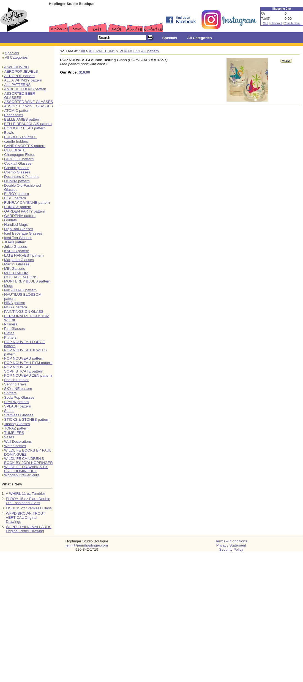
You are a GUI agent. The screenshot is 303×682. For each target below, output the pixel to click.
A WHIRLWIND (16, 67)
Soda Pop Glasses (19, 397)
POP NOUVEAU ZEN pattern (28, 375)
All (83, 51)
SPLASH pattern (17, 406)
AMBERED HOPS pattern (25, 89)
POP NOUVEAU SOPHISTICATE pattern (23, 369)
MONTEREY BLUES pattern (27, 281)
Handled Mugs (16, 224)
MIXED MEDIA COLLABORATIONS (20, 275)
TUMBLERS (14, 433)
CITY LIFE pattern (19, 159)
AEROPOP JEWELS (21, 71)
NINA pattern (14, 303)
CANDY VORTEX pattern (24, 146)
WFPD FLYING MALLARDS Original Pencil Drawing (28, 529)
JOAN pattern (15, 242)
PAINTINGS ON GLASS (23, 311)
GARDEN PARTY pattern (24, 211)
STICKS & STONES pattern (26, 419)
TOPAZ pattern (16, 428)
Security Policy (231, 549)
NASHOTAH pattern (20, 290)
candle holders (16, 141)
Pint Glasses (14, 329)
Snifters (10, 393)
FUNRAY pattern (17, 207)
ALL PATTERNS (17, 85)
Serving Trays (15, 384)
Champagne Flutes (19, 155)
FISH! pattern (15, 198)
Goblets (10, 220)
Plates (9, 333)
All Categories (16, 57)
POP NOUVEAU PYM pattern (28, 363)
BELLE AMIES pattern (22, 119)
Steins (9, 411)
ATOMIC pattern (17, 110)
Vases (9, 437)
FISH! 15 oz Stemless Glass (29, 508)
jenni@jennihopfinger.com (87, 545)
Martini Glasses (16, 264)
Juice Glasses (15, 246)
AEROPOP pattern (19, 76)
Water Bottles (15, 446)
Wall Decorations (18, 441)
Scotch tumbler (16, 380)
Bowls (9, 133)
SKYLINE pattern (18, 389)
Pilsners (10, 324)
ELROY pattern (16, 194)
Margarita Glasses (19, 260)
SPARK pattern (16, 402)
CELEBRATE (15, 150)
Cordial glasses (16, 168)
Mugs (8, 286)
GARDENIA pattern (20, 216)
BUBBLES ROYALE (20, 137)
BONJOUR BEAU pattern (24, 128)
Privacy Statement (231, 545)
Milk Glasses (14, 269)
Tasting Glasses (17, 424)
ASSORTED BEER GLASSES (19, 95)
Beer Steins (13, 115)
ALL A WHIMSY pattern (23, 80)
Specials (12, 53)
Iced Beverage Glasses (23, 233)
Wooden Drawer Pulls (22, 475)
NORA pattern (15, 307)
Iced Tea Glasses (18, 238)
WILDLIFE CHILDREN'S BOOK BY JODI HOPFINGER (28, 461)
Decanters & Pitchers (21, 177)
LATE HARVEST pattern (24, 255)
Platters (10, 337)
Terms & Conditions (231, 541)
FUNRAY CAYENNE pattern (27, 202)
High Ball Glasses (18, 229)
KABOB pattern (16, 251)
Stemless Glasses (19, 415)
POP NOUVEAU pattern (23, 358)
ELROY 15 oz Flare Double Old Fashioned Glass (28, 501)
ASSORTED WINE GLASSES (28, 102)
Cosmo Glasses (17, 172)
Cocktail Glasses (17, 163)
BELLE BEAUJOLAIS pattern (28, 124)
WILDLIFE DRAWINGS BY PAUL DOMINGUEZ (26, 469)
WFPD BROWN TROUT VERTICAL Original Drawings (25, 517)
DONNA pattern (17, 181)
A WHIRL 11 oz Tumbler (25, 493)
